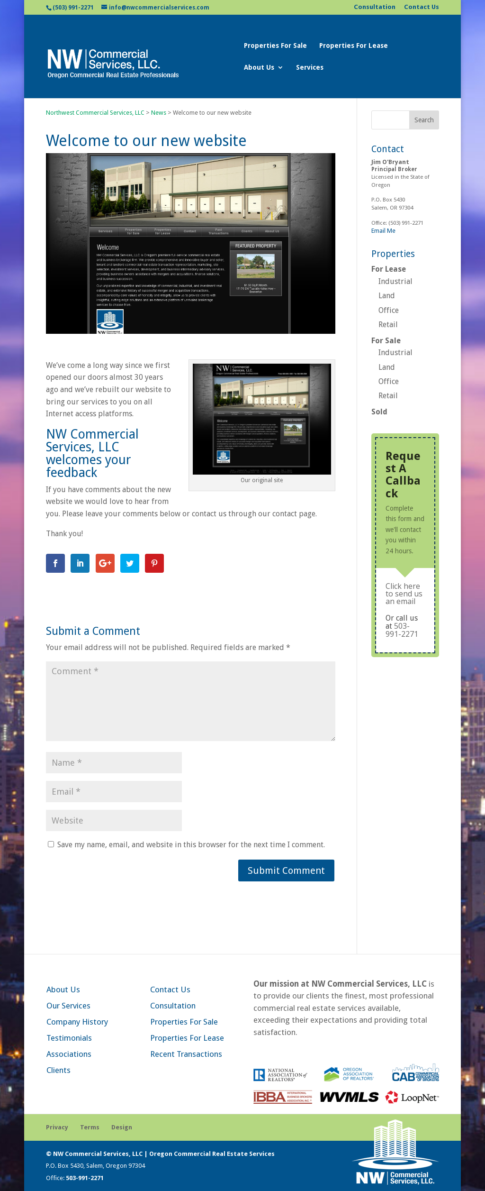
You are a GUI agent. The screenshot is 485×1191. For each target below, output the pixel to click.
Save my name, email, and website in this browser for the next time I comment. (191, 844)
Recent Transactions (186, 1054)
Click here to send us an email (404, 593)
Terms (89, 1127)
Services (309, 67)
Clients (58, 1070)
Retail (388, 324)
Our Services (68, 1005)
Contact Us (421, 7)
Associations (68, 1054)
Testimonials (69, 1038)
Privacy (57, 1127)
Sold (379, 411)
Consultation (374, 7)
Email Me (383, 230)
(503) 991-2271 (73, 7)
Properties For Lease (353, 45)
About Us (259, 67)
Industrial (395, 281)
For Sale (386, 340)
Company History (77, 1021)
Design (121, 1127)
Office (388, 310)
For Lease (388, 269)
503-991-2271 (402, 630)
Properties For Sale (275, 45)
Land (386, 295)
